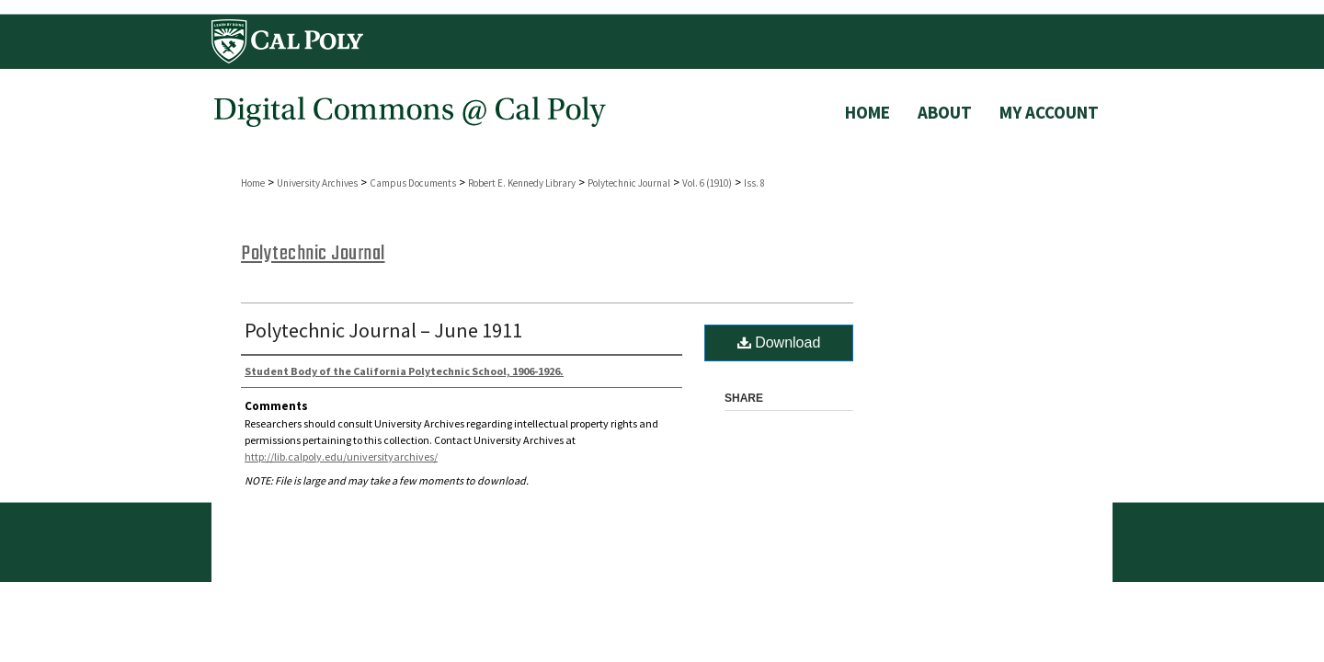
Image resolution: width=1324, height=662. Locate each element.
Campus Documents (413, 183)
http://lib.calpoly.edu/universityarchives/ (341, 456)
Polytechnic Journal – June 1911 (383, 330)
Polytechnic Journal (629, 183)
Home (253, 183)
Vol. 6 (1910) (707, 183)
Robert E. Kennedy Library (522, 183)
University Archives (317, 183)
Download (779, 342)
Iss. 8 (754, 183)
